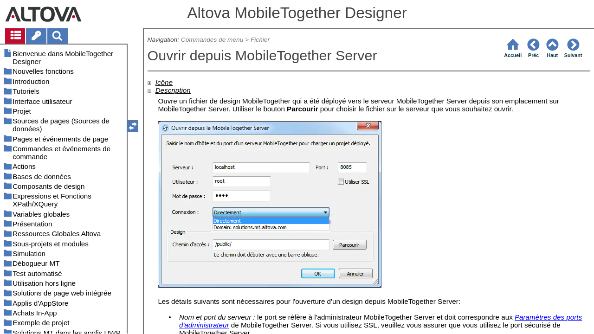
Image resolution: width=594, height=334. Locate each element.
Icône (164, 82)
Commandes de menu (212, 39)
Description (173, 90)
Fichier (260, 39)
